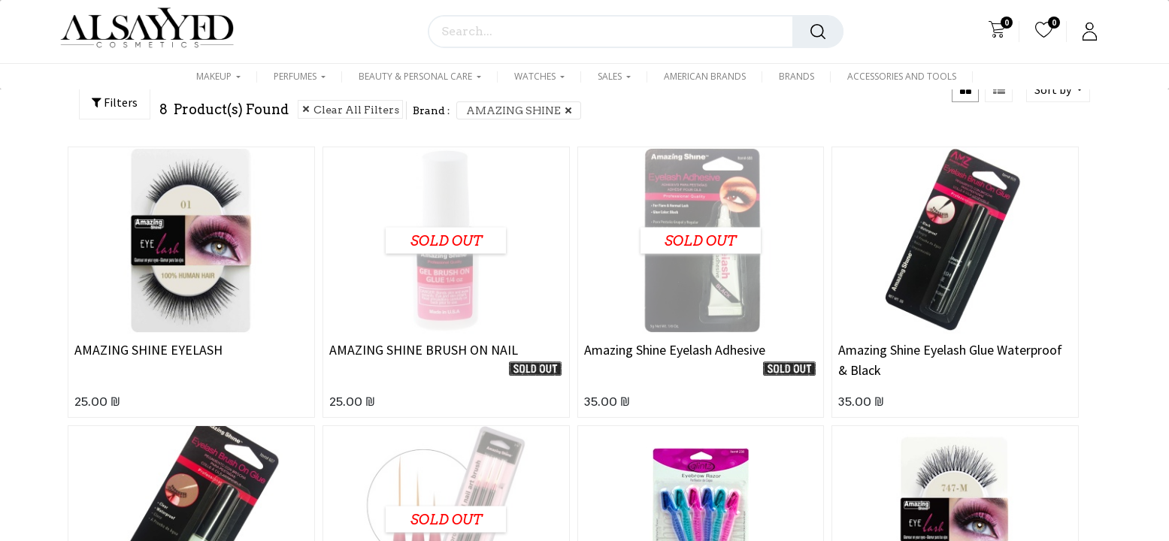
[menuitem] (704, 81)
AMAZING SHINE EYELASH (148, 349)
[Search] (817, 32)
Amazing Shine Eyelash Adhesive (674, 349)
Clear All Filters (356, 110)
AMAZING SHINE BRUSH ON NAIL (423, 349)
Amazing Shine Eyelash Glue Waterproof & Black (950, 360)
